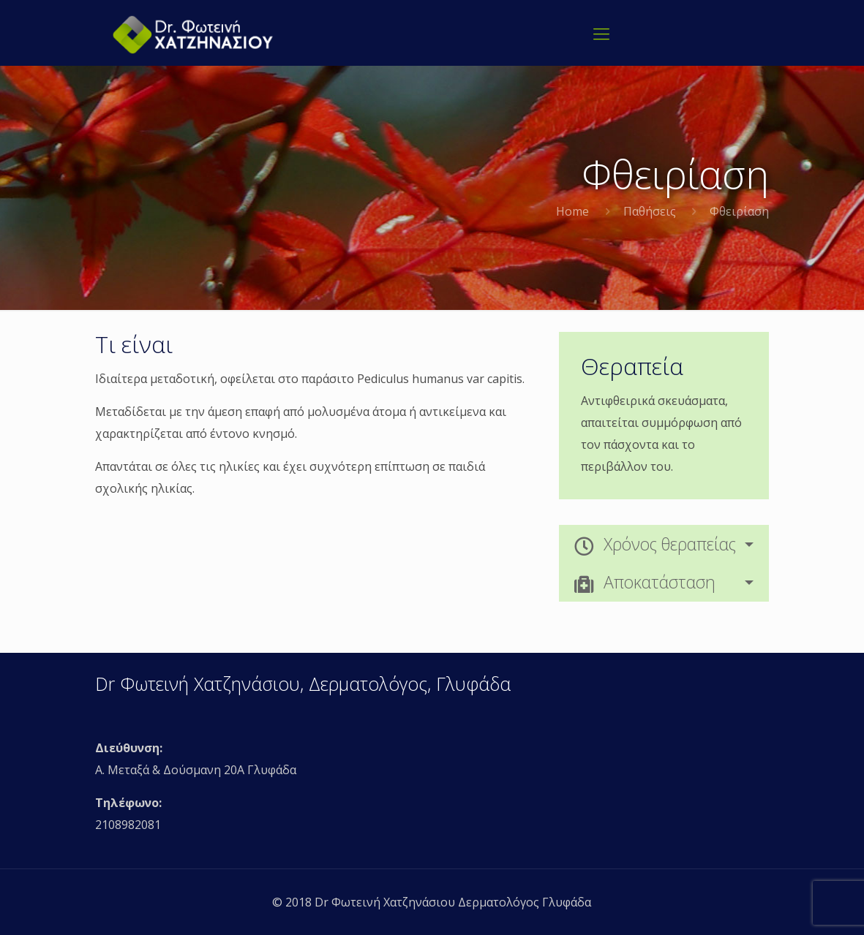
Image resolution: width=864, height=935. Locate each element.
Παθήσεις (649, 211)
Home (572, 211)
